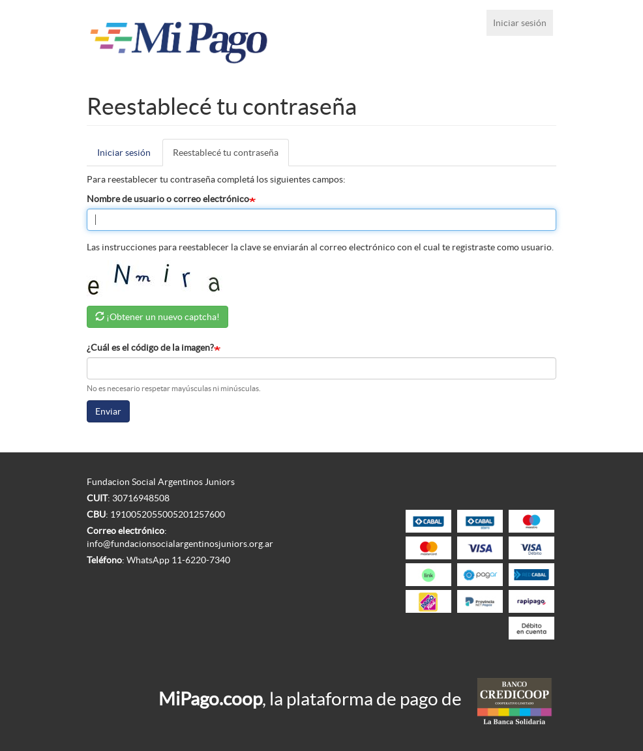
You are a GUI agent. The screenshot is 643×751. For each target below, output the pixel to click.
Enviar (108, 411)
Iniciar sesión (519, 23)
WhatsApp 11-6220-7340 (178, 560)
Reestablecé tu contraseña (231, 156)
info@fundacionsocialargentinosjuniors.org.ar (180, 543)
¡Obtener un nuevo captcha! (163, 317)
